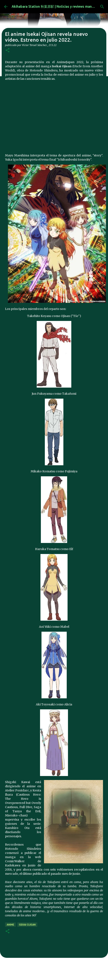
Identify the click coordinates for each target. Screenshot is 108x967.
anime (10, 924)
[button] (7, 50)
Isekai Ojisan (27, 924)
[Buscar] (102, 7)
